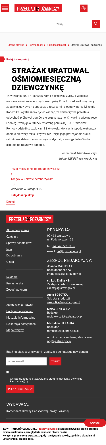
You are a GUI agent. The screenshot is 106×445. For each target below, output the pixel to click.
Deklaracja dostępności (21, 324)
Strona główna (16, 44)
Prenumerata (14, 283)
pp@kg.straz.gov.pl (69, 251)
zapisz (55, 361)
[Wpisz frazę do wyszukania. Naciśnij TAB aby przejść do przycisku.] (76, 24)
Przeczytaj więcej (48, 428)
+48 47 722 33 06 (64, 246)
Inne (9, 249)
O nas (10, 262)
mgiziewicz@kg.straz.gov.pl (64, 316)
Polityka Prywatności (19, 311)
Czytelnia (12, 236)
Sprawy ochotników (19, 243)
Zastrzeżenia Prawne (19, 305)
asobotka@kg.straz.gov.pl (63, 302)
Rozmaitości (36, 44)
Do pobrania (14, 255)
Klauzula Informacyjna (20, 317)
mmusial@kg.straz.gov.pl (63, 331)
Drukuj (10, 201)
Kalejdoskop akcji (56, 44)
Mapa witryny (15, 330)
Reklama (12, 277)
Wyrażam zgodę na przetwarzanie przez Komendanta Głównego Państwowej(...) (46, 380)
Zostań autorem (16, 289)
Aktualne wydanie (17, 230)
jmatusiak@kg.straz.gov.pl (64, 274)
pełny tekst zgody (20, 388)
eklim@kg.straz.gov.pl (61, 288)
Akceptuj (95, 422)
